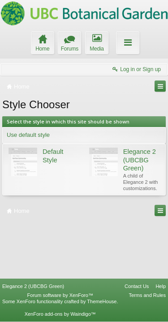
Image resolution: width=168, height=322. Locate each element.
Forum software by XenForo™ (60, 295)
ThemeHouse (101, 301)
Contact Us (137, 286)
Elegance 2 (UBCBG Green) (33, 286)
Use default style (28, 134)
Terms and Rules (147, 295)
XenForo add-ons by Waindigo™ (60, 314)
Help (160, 286)
